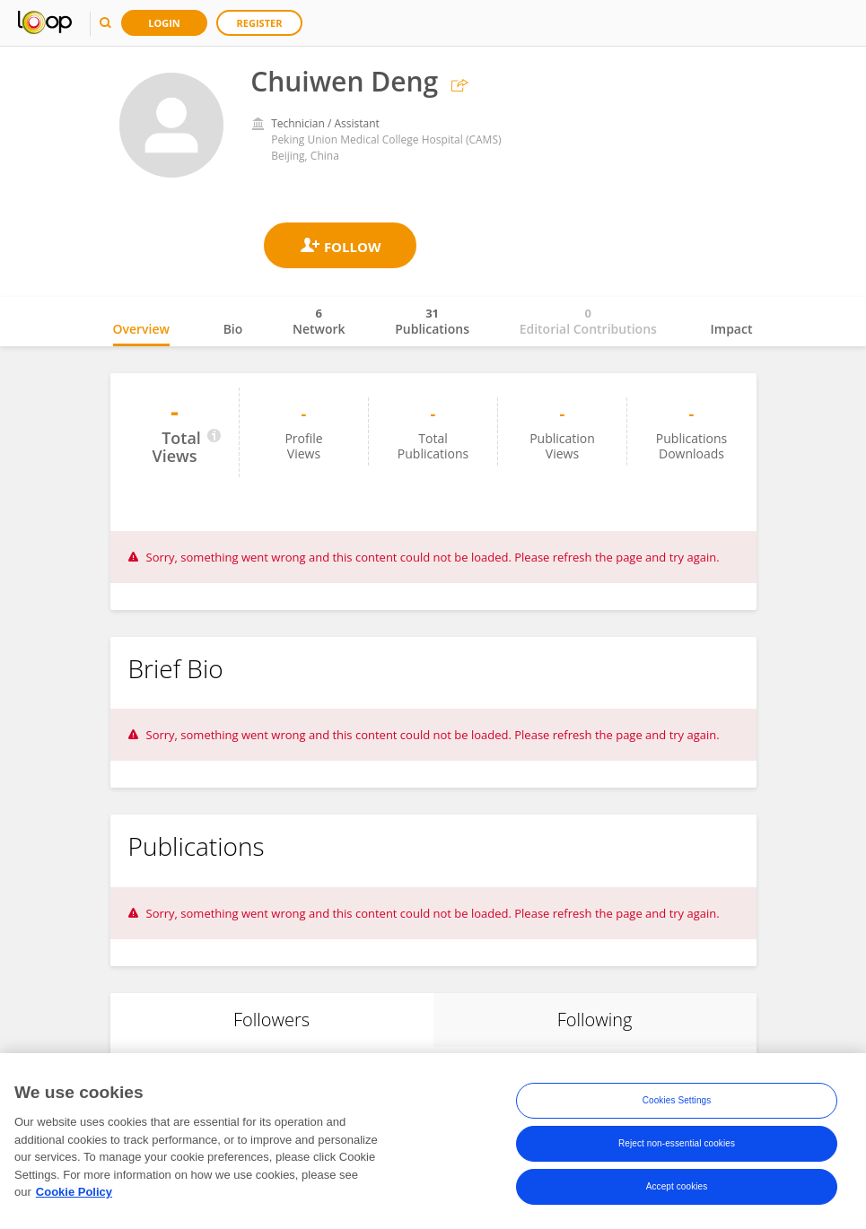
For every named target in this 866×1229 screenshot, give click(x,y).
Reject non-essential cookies (676, 1146)
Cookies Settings (677, 1103)
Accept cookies (677, 1189)
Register (260, 23)
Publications (432, 321)
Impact (732, 328)
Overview (141, 328)
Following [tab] (595, 1019)
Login (164, 23)
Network (319, 321)
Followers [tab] (271, 1019)
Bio (233, 328)
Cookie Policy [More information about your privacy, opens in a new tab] (74, 1195)
